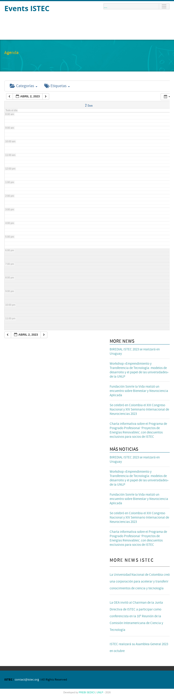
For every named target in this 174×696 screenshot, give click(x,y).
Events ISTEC (26, 8)
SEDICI (91, 692)
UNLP (100, 692)
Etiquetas (57, 86)
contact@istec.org (27, 680)
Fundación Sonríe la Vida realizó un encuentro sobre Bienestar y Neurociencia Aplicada (139, 390)
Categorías (23, 86)
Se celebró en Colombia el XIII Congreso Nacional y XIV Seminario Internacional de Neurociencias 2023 (139, 409)
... (105, 6)
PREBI (83, 692)
